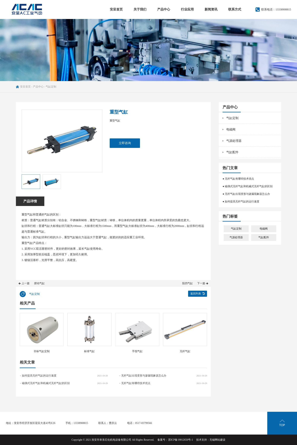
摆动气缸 (39, 283)
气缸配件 (232, 152)
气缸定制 (51, 86)
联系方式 (234, 9)
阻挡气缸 (187, 283)
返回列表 (195, 293)
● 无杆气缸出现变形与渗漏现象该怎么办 (246, 194)
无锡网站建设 (217, 439)
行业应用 (187, 9)
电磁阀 (230, 129)
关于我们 (140, 9)
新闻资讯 (211, 9)
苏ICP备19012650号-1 (180, 439)
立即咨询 (125, 143)
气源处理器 (234, 140)
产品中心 (163, 9)
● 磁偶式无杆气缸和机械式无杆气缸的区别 (248, 186)
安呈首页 (116, 9)
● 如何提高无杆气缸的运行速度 (241, 201)
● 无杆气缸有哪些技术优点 (238, 178)
